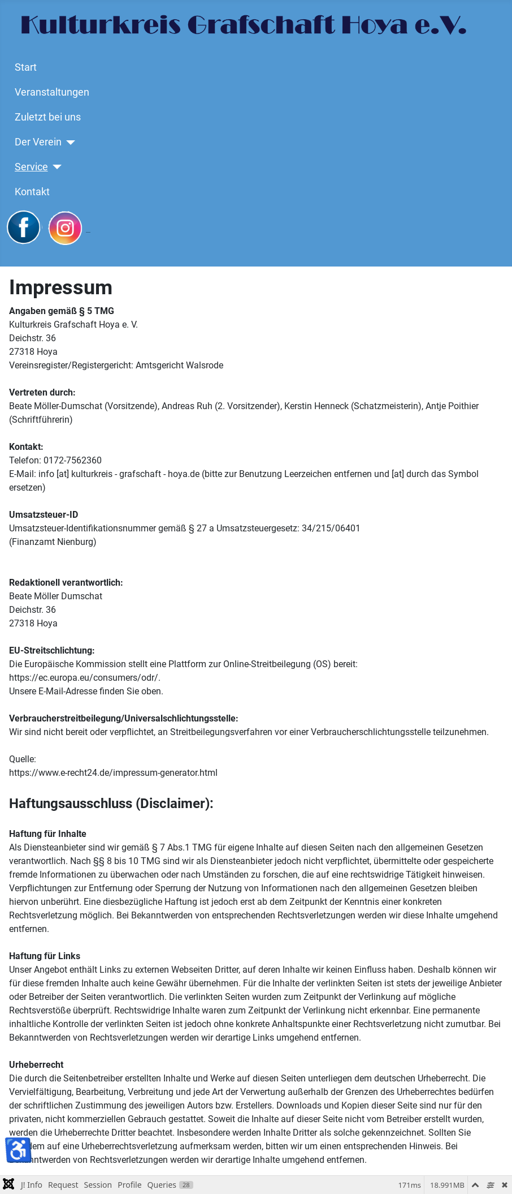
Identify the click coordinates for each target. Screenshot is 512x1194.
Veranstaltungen (52, 92)
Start (26, 67)
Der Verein (38, 142)
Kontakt (32, 191)
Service (31, 167)
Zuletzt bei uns (48, 117)
